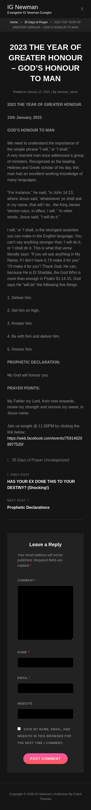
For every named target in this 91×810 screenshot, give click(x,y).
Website (25, 703)
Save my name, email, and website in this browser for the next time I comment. (44, 736)
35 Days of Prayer (36, 22)
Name (23, 652)
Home (14, 22)
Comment (27, 580)
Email (23, 678)
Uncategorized (56, 460)
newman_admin (67, 92)
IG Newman (22, 7)
